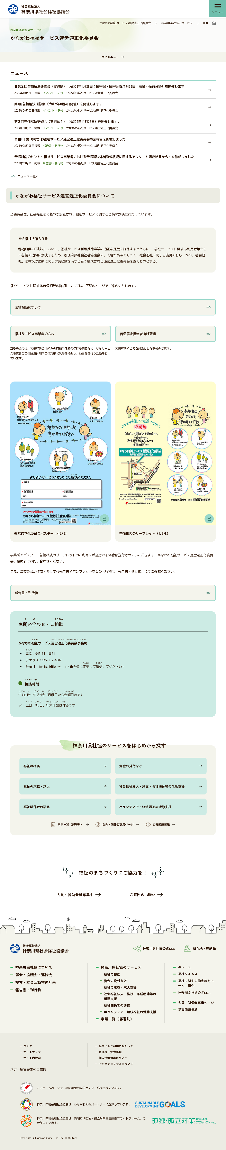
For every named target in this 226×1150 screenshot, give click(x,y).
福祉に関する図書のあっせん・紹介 (196, 983)
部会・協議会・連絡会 (33, 974)
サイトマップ (32, 1052)
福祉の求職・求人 (37, 786)
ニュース (184, 966)
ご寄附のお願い (142, 894)
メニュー (217, 13)
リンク (28, 1046)
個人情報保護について (113, 1058)
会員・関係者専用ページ (114, 824)
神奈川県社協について (33, 967)
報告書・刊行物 (28, 989)
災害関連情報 (158, 824)
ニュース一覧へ (28, 176)
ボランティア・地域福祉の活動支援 (145, 806)
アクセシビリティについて (116, 1064)
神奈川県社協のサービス (177, 23)
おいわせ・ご (40, 624)
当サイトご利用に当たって (116, 1046)
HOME (206, 23)
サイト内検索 (32, 1058)
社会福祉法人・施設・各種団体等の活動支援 (152, 786)
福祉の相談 (32, 765)
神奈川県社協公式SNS (194, 992)
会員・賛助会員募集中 (75, 894)
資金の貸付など (130, 765)
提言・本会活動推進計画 (35, 982)
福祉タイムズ (188, 973)
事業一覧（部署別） (67, 824)
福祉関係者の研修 (37, 806)
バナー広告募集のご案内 (28, 1069)
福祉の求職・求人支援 (120, 987)
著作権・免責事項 (110, 1052)
